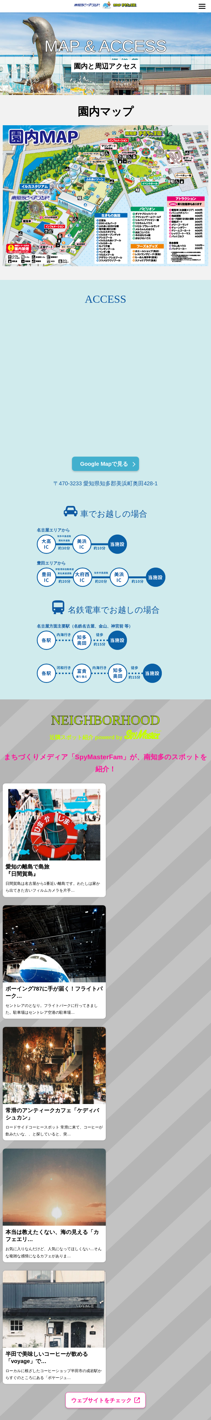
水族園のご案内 (27, 1218)
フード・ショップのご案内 (34, 1249)
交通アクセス (86, 1218)
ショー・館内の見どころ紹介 (36, 1212)
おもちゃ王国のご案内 (31, 1225)
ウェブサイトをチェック (101, 1160)
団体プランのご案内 (30, 1243)
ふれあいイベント (89, 1206)
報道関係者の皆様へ (164, 1231)
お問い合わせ (160, 1225)
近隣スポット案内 (89, 1225)
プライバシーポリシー (165, 1218)
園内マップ (85, 1212)
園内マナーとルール (30, 1206)
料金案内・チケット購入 (33, 1200)
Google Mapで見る (104, 466)
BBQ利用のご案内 (29, 1237)
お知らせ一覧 (160, 1200)
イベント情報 (86, 1200)
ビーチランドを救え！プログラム (172, 1212)
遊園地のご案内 (27, 1231)
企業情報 (157, 1206)
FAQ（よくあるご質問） (93, 1231)
